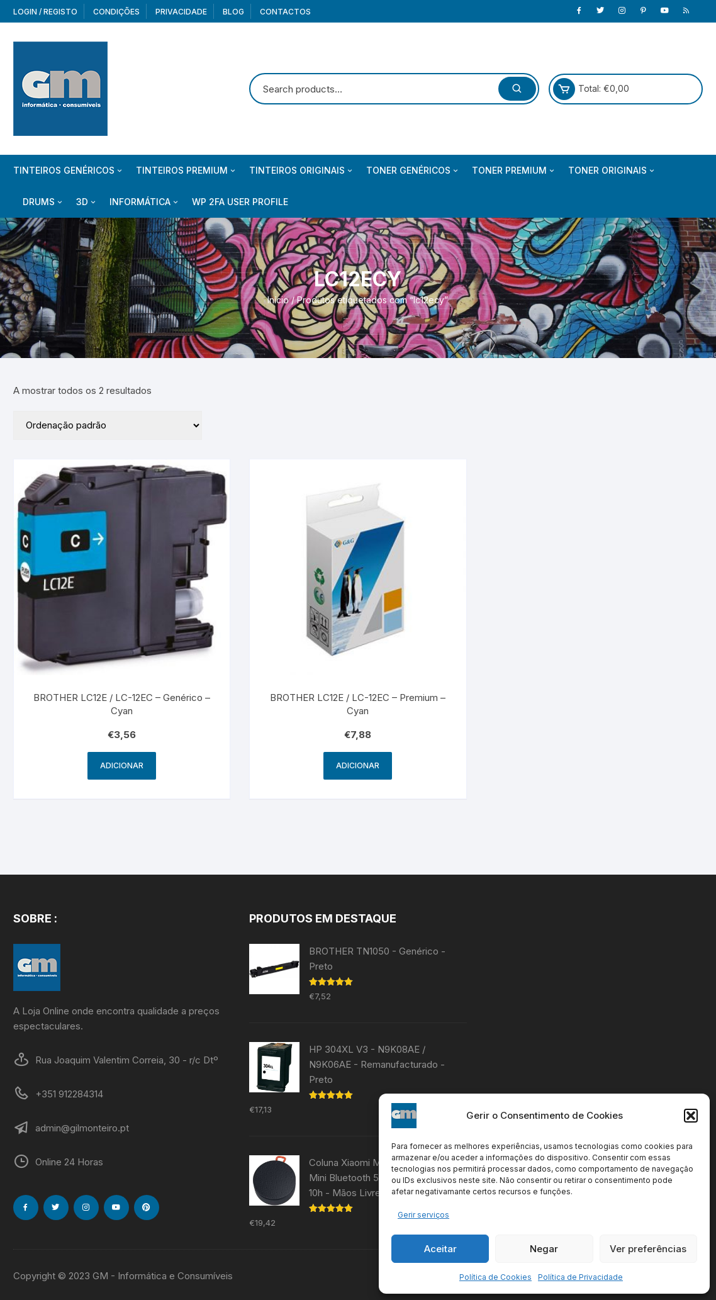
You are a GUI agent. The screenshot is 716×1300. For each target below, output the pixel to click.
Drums (43, 202)
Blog (233, 11)
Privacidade (181, 11)
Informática (144, 202)
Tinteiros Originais (301, 170)
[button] (691, 1115)
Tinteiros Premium (186, 170)
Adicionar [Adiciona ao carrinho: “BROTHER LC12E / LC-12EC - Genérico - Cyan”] (121, 765)
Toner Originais (612, 170)
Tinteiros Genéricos (68, 170)
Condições (116, 11)
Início (278, 299)
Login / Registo (45, 11)
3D (87, 202)
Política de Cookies (495, 1277)
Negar (544, 1249)
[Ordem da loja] (107, 425)
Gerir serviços (423, 1214)
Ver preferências (648, 1249)
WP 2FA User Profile (240, 201)
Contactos (285, 11)
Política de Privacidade (580, 1277)
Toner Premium (514, 170)
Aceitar (440, 1249)
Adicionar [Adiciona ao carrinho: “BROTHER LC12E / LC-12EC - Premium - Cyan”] (357, 765)
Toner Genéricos (413, 170)
